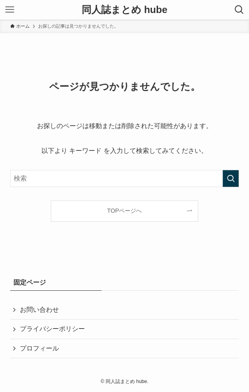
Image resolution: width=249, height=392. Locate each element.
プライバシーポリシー (52, 328)
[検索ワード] (124, 178)
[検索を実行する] (231, 178)
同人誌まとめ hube (124, 10)
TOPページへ (124, 210)
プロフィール (39, 348)
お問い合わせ (39, 309)
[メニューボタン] (9, 10)
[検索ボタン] (239, 10)
